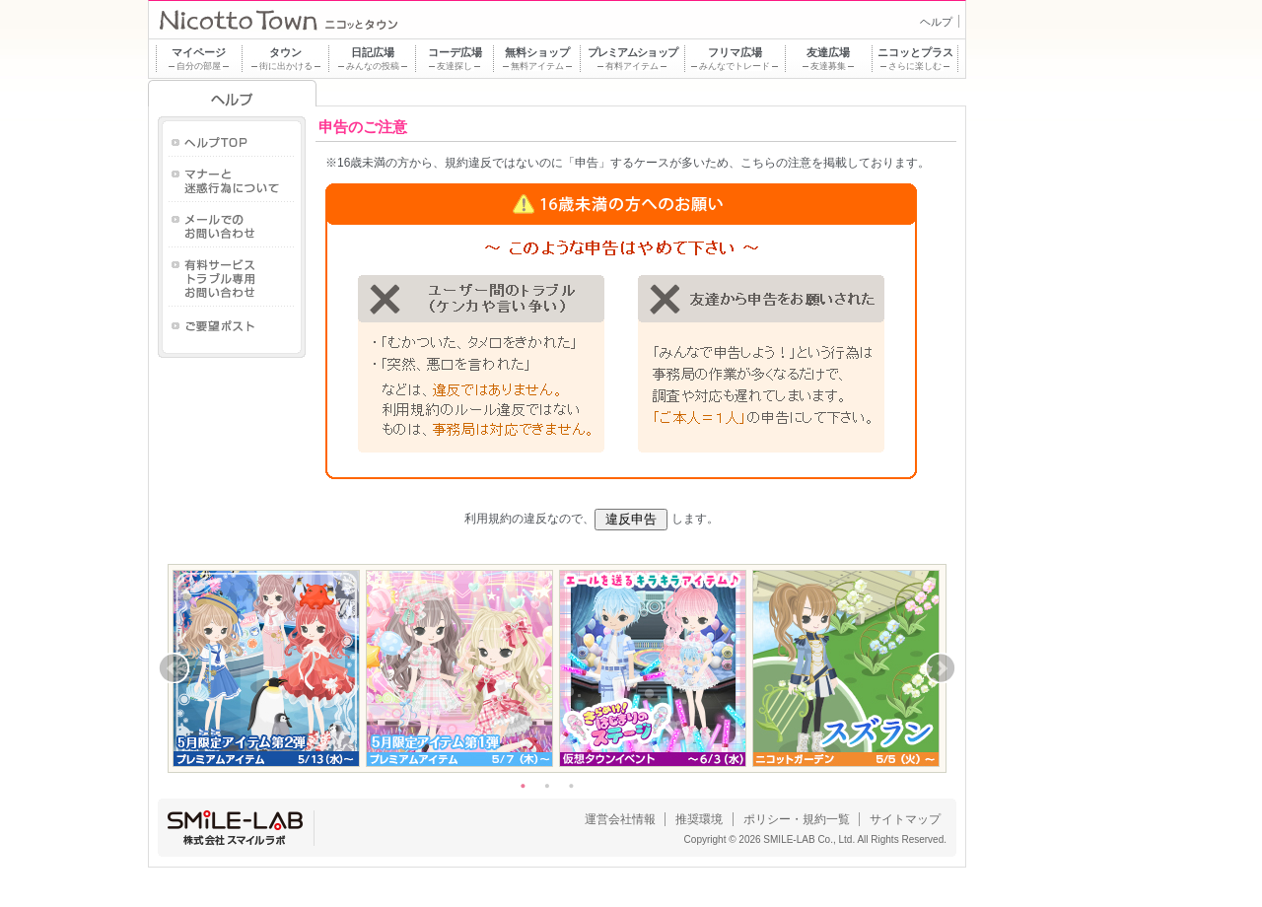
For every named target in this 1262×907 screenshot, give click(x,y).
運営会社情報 (620, 819)
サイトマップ (905, 819)
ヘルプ (936, 22)
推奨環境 (699, 819)
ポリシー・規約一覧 (796, 819)
